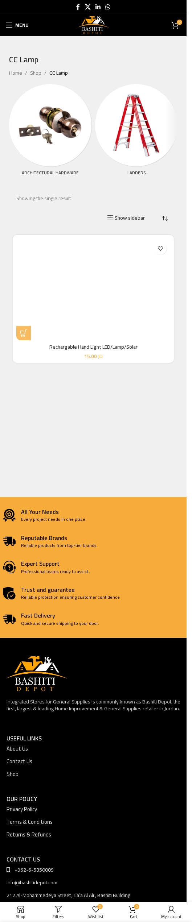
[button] (23, 333)
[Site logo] (93, 24)
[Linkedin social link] (98, 6)
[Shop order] (164, 218)
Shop (35, 73)
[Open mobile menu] (17, 25)
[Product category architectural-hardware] (50, 132)
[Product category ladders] (136, 132)
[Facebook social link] (78, 6)
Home (15, 73)
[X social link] (87, 6)
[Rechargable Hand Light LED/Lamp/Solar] (93, 289)
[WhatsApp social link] (108, 6)
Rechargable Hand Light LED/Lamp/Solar (93, 347)
